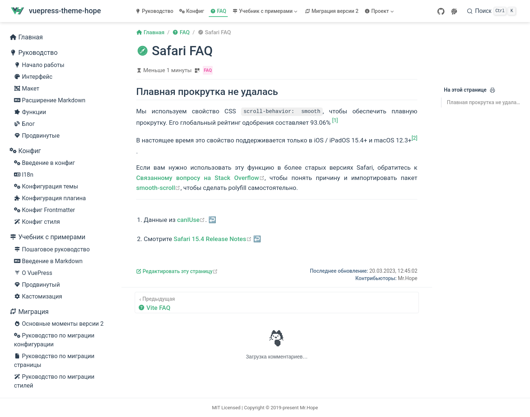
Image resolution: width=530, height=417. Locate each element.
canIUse (191, 219)
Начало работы (39, 65)
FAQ (218, 11)
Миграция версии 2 (331, 11)
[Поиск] (491, 11)
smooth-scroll (158, 187)
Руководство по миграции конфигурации (54, 339)
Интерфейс (33, 77)
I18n (23, 174)
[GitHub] (441, 11)
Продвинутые (37, 135)
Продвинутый (37, 284)
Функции (30, 112)
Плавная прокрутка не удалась (483, 102)
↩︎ (212, 219)
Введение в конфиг (44, 163)
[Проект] (380, 11)
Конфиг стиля (37, 222)
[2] (414, 138)
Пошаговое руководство (52, 249)
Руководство (154, 11)
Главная (26, 37)
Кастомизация (38, 296)
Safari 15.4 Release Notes (213, 239)
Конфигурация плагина (50, 198)
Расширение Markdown (49, 100)
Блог (24, 124)
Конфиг (191, 11)
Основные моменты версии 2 (59, 323)
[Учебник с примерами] (265, 11)
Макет (26, 88)
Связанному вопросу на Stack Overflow (200, 177)
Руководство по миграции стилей (54, 380)
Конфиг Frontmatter (44, 210)
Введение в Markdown (48, 261)
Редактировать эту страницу (177, 271)
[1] (335, 120)
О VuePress (33, 273)
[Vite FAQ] (277, 302)
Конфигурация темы (46, 186)
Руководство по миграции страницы (54, 360)
